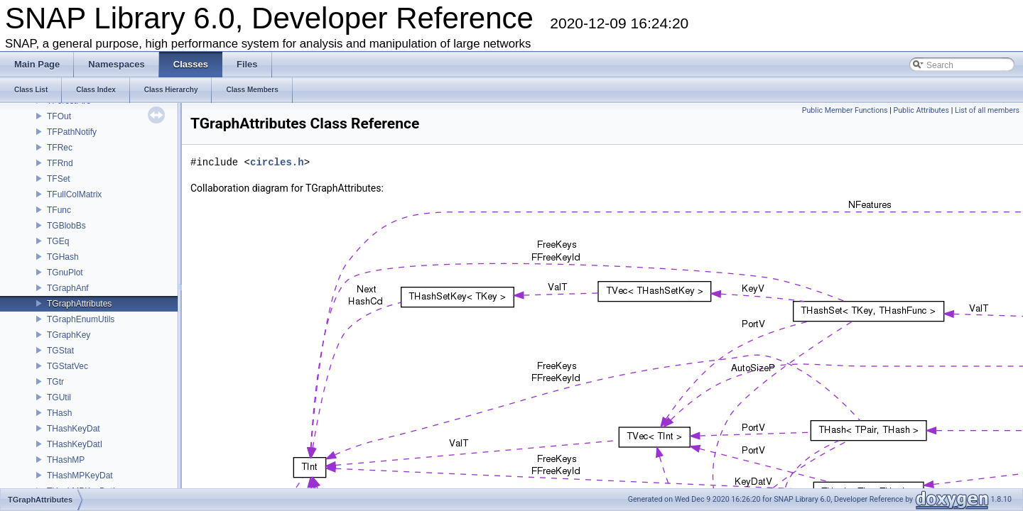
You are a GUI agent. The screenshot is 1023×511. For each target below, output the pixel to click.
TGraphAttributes (79, 304)
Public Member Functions (845, 110)
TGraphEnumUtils (80, 319)
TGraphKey (68, 335)
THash (59, 413)
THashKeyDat (73, 429)
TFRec (59, 148)
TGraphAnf (68, 288)
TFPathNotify (72, 132)
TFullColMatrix (74, 194)
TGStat (60, 351)
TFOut (59, 116)
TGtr (55, 382)
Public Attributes (921, 110)
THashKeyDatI (74, 444)
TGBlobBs (66, 226)
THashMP (66, 460)
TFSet (58, 179)
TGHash (63, 257)
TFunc (59, 210)
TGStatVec (67, 366)
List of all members (987, 110)
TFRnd (60, 163)
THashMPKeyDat (80, 475)
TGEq (58, 241)
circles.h (277, 162)
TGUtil (59, 397)
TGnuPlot (65, 273)
